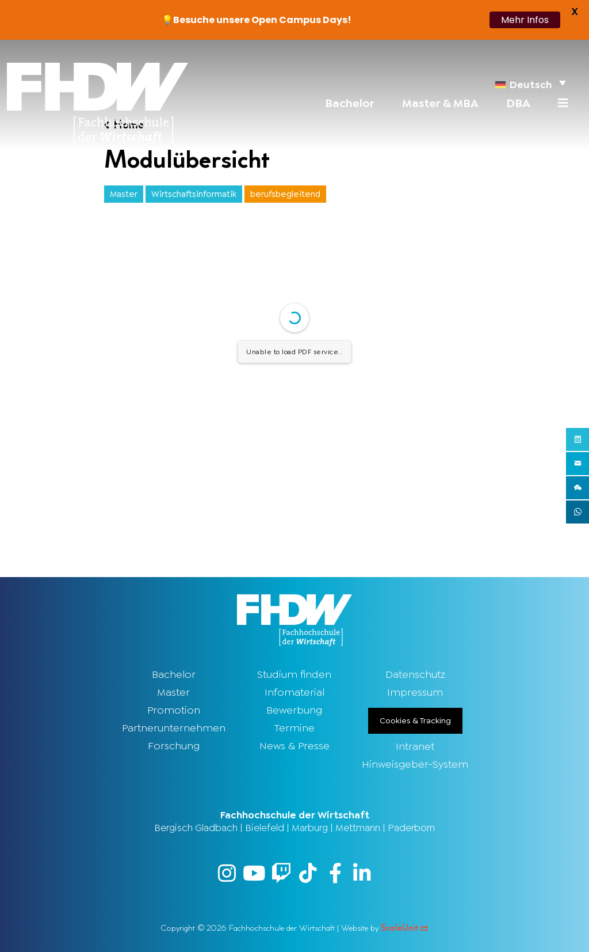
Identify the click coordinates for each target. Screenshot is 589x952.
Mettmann (357, 827)
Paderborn (411, 827)
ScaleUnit (405, 928)
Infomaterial (294, 692)
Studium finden (294, 674)
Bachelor (174, 674)
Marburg (310, 827)
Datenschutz (415, 674)
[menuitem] (530, 82)
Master (173, 692)
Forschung (174, 746)
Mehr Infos (525, 19)
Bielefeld (264, 827)
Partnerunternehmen (173, 728)
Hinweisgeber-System (415, 764)
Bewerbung (294, 710)
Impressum (415, 692)
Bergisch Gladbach (196, 827)
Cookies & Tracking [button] (415, 720)
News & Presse (294, 746)
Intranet (415, 746)
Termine (294, 728)
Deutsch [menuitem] (531, 85)
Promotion (173, 710)
